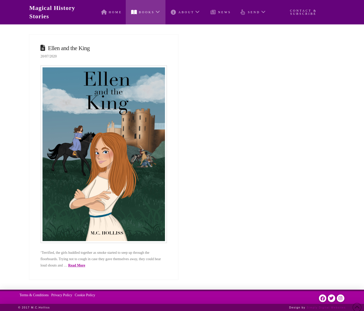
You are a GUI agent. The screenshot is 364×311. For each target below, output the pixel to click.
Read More (76, 265)
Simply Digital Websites (326, 307)
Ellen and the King (69, 48)
